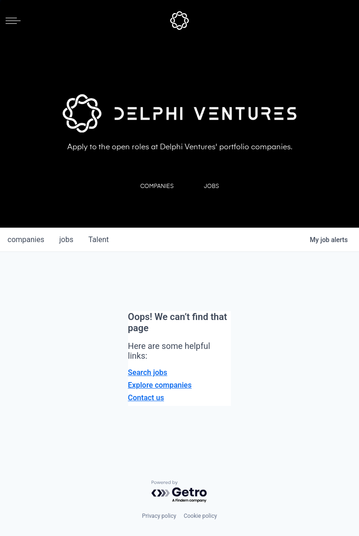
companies (25, 239)
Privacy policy (159, 516)
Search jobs (147, 372)
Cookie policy (200, 516)
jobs (66, 239)
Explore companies (160, 385)
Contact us (146, 397)
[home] (179, 20)
